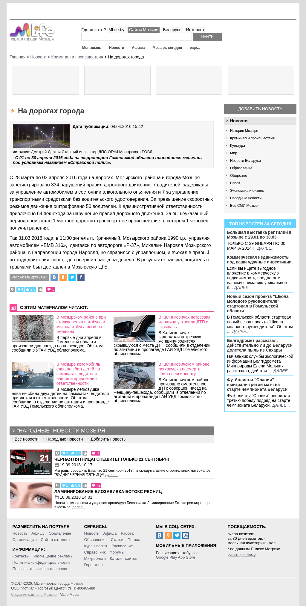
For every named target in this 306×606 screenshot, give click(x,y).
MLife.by (116, 29)
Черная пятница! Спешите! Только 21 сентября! (111, 459)
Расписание (122, 546)
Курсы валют (96, 546)
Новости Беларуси (245, 161)
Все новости (27, 439)
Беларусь (172, 29)
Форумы (117, 552)
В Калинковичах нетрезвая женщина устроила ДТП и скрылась (184, 322)
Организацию (25, 539)
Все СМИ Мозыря (244, 205)
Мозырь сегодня (167, 48)
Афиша (138, 48)
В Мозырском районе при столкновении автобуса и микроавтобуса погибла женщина (81, 324)
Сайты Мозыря (143, 29)
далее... (266, 248)
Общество (238, 176)
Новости (116, 48)
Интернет (195, 29)
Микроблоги (95, 558)
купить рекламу (242, 555)
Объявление (60, 533)
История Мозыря (244, 131)
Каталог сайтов (123, 558)
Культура (237, 146)
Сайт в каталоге (55, 539)
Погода (134, 539)
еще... (195, 48)
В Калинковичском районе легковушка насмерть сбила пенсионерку (183, 369)
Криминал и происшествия (252, 138)
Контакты (21, 556)
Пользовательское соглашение (40, 568)
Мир (233, 153)
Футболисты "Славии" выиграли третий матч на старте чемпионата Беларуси (257, 384)
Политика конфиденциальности (41, 562)
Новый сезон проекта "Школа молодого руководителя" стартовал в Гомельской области (258, 303)
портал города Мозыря (32, 37)
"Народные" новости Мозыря (61, 431)
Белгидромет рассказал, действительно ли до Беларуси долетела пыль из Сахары (260, 345)
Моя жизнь (91, 48)
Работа (127, 533)
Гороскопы (93, 565)
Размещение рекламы (53, 556)
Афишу (38, 533)
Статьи (117, 539)
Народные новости (245, 198)
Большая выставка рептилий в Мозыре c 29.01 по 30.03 (259, 234)
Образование (241, 168)
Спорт (235, 183)
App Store (186, 557)
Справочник (95, 552)
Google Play (166, 557)
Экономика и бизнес (247, 191)
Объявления (95, 539)
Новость (20, 533)
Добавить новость (260, 108)
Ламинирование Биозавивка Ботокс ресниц (108, 491)
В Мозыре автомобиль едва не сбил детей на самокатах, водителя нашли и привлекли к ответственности (78, 374)
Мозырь (77, 583)
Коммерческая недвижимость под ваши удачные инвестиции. (260, 259)
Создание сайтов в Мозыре (33, 595)
